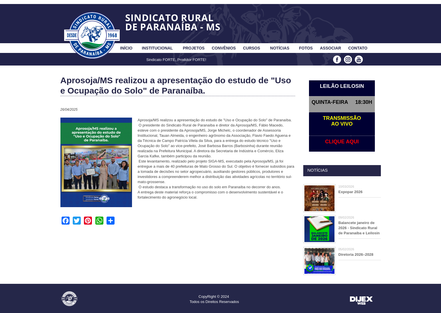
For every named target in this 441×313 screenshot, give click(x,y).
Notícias (279, 48)
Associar (330, 48)
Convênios (224, 48)
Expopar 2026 (350, 192)
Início (126, 48)
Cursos (251, 48)
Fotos (306, 48)
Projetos (193, 48)
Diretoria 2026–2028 (355, 254)
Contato (357, 48)
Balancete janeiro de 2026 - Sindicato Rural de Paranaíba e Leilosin (359, 228)
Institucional (157, 48)
